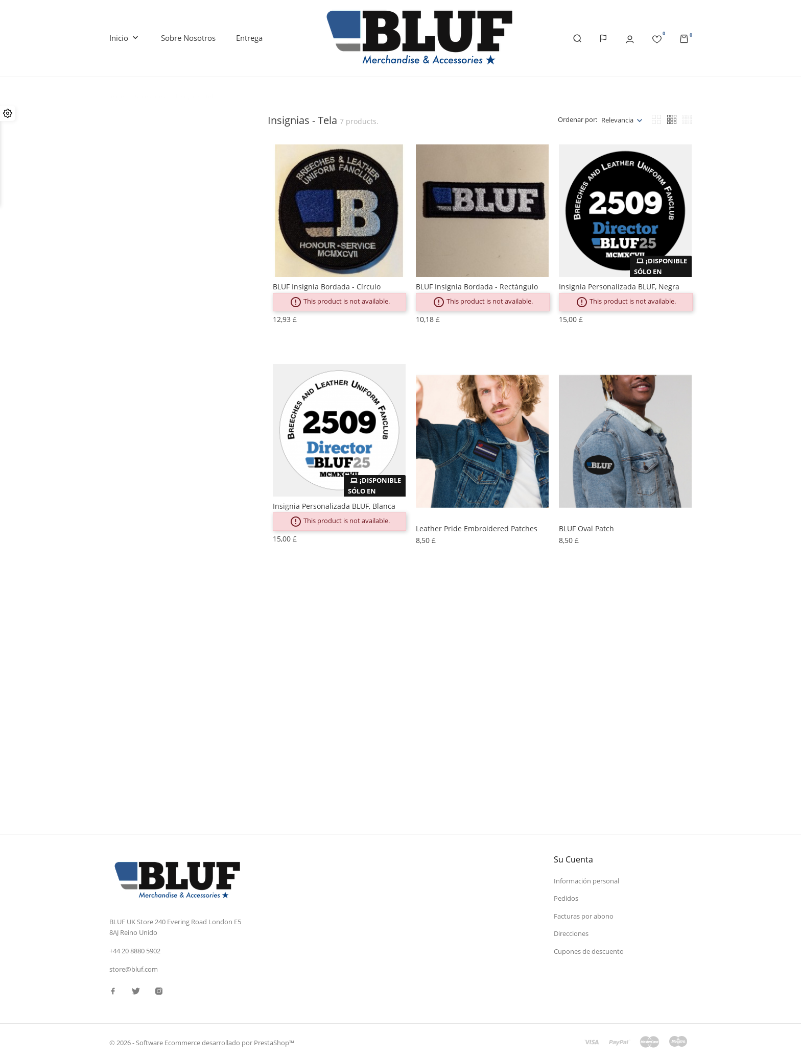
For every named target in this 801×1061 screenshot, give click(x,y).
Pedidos (566, 898)
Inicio (124, 38)
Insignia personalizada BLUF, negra (619, 286)
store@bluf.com (133, 969)
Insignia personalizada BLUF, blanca (334, 506)
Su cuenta (573, 859)
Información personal (586, 880)
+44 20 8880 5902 (134, 950)
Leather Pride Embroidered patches (476, 528)
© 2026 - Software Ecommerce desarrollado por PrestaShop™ (201, 1042)
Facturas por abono (584, 916)
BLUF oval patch (586, 528)
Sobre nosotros (188, 38)
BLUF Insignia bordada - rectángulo (477, 286)
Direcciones (571, 933)
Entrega (249, 38)
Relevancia (617, 120)
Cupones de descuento (589, 951)
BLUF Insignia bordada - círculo (327, 286)
